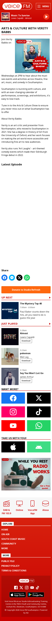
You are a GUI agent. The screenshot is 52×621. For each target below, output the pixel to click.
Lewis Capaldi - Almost (21, 18)
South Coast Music (13, 538)
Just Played (9, 323)
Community (8, 543)
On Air (5, 534)
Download (26, 341)
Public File (7, 561)
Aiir (27, 612)
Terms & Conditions (13, 570)
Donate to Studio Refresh (26, 289)
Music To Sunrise (20, 15)
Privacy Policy (10, 565)
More (4, 548)
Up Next (7, 297)
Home (4, 529)
